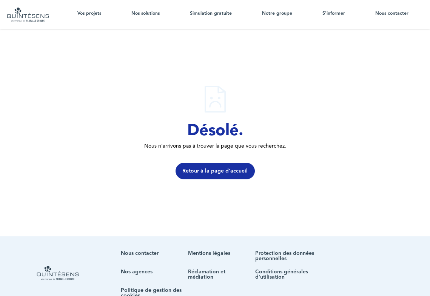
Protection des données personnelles (284, 256)
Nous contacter (391, 13)
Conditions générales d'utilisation (281, 274)
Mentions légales (209, 253)
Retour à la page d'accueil (215, 171)
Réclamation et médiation (206, 274)
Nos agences (137, 271)
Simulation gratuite (211, 13)
